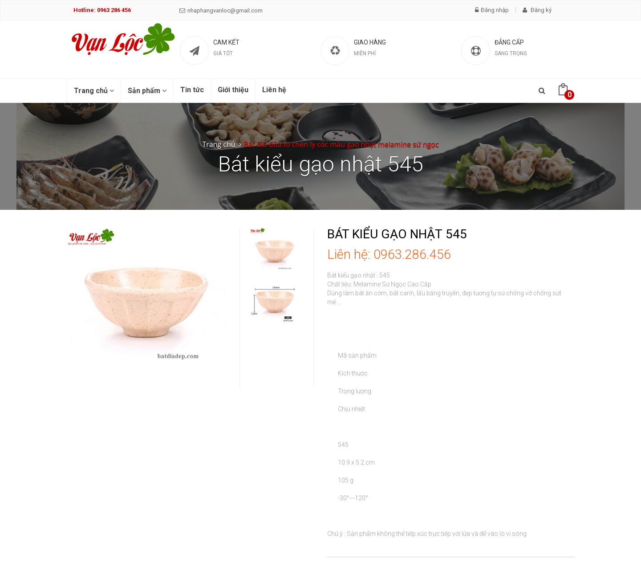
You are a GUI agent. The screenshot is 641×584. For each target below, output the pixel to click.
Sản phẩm (147, 90)
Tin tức (192, 90)
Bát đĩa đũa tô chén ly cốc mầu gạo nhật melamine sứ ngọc (341, 144)
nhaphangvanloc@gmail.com (221, 10)
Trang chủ (94, 90)
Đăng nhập (492, 10)
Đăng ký (537, 10)
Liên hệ (274, 90)
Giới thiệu (233, 90)
